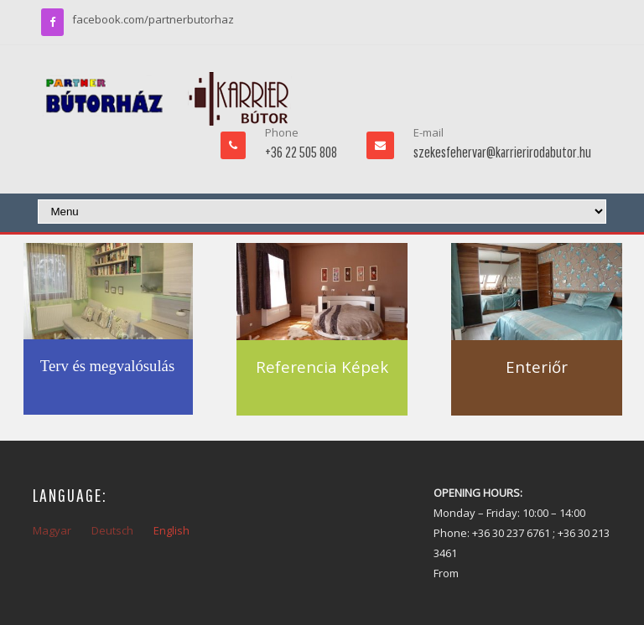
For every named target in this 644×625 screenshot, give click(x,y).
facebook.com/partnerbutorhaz (153, 19)
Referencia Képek (322, 366)
